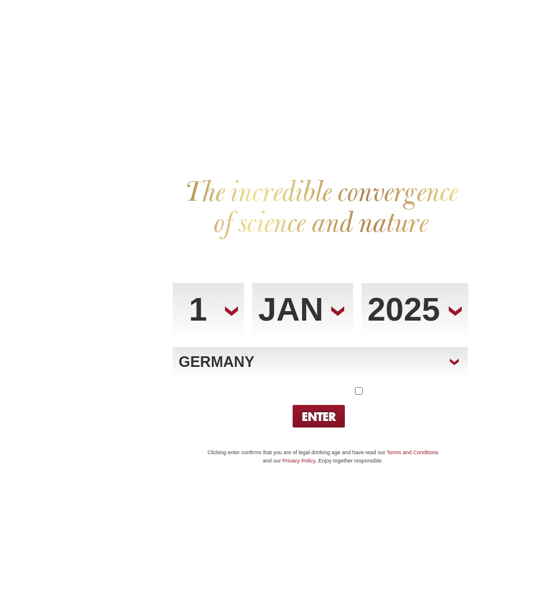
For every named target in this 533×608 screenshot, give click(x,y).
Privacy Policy (299, 461)
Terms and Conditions (412, 452)
